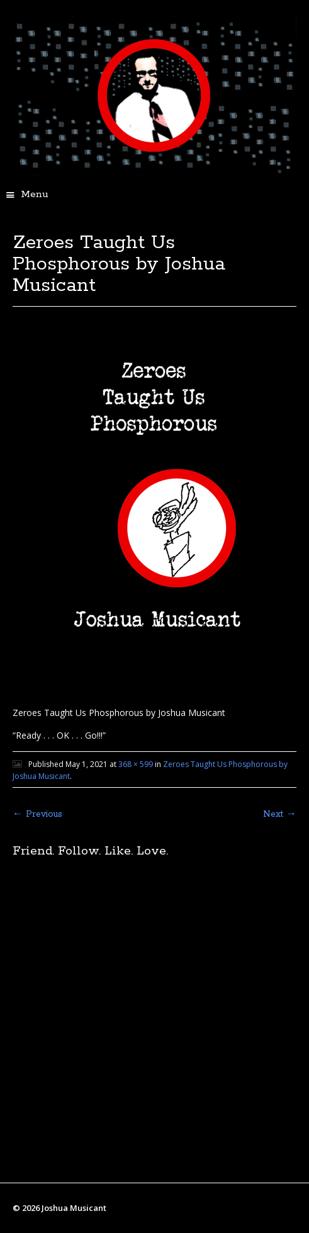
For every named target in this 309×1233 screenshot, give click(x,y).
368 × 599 (135, 764)
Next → (279, 814)
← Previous (37, 814)
